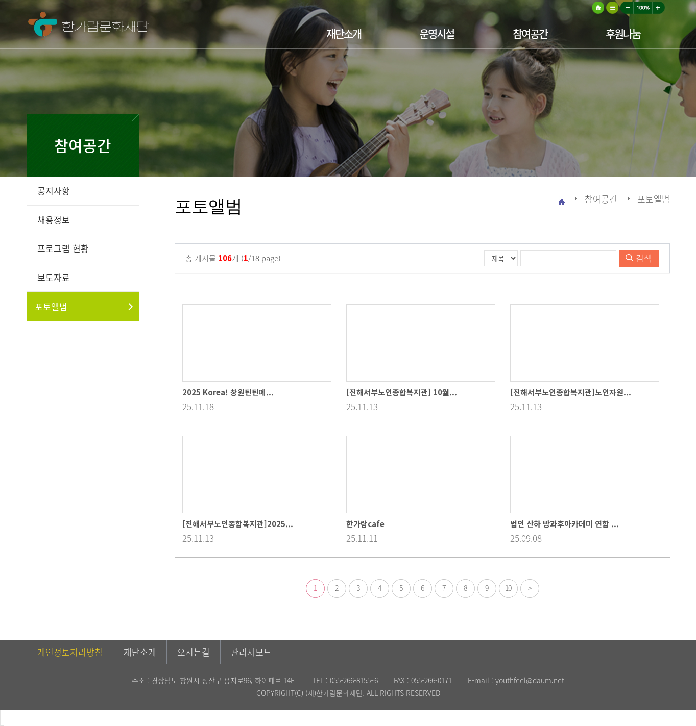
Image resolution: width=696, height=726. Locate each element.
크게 (659, 8)
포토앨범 (51, 306)
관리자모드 (251, 651)
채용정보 (53, 219)
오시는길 (193, 651)
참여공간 (530, 33)
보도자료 (53, 277)
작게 (626, 8)
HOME (598, 8)
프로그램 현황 (63, 248)
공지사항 (53, 190)
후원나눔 (623, 33)
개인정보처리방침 (70, 651)
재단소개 (343, 33)
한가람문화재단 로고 (124, 27)
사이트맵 (612, 8)
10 (508, 588)
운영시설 (436, 33)
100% (643, 8)
